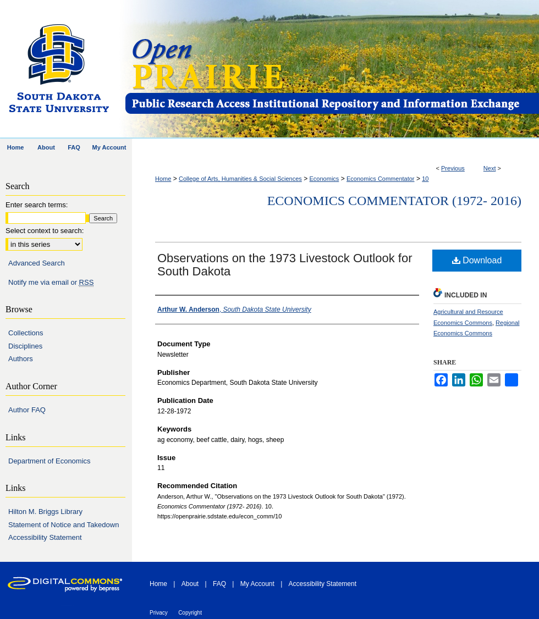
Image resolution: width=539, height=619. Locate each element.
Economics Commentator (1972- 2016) (394, 201)
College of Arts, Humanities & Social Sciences (240, 178)
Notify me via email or (51, 282)
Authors (20, 359)
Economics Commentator (380, 178)
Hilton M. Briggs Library (45, 511)
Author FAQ (27, 410)
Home (163, 178)
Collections (25, 333)
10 (425, 178)
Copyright (190, 613)
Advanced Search (36, 263)
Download (477, 260)
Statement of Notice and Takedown (63, 525)
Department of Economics (49, 461)
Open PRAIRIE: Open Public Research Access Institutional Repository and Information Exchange (331, 69)
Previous (453, 168)
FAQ (219, 584)
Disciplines (25, 346)
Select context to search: (45, 230)
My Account (257, 584)
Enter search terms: (37, 205)
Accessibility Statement (45, 537)
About (190, 584)
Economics (324, 178)
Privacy (159, 613)
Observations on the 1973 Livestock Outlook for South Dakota (284, 264)
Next (489, 168)
